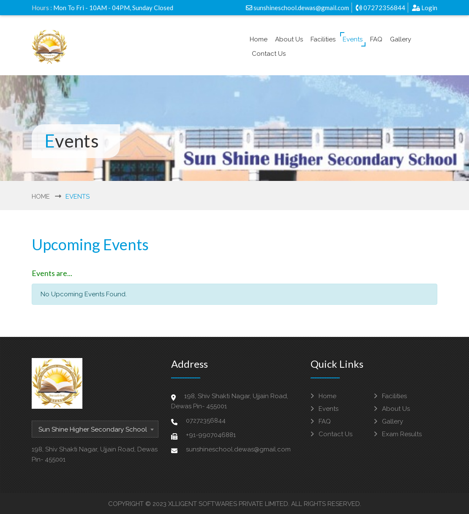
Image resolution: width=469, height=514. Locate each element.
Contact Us (269, 53)
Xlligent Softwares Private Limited (228, 504)
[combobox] (95, 429)
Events (353, 39)
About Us (289, 39)
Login (424, 7)
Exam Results (398, 434)
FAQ (376, 39)
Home (258, 39)
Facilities (323, 39)
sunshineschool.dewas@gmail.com (297, 7)
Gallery (400, 39)
